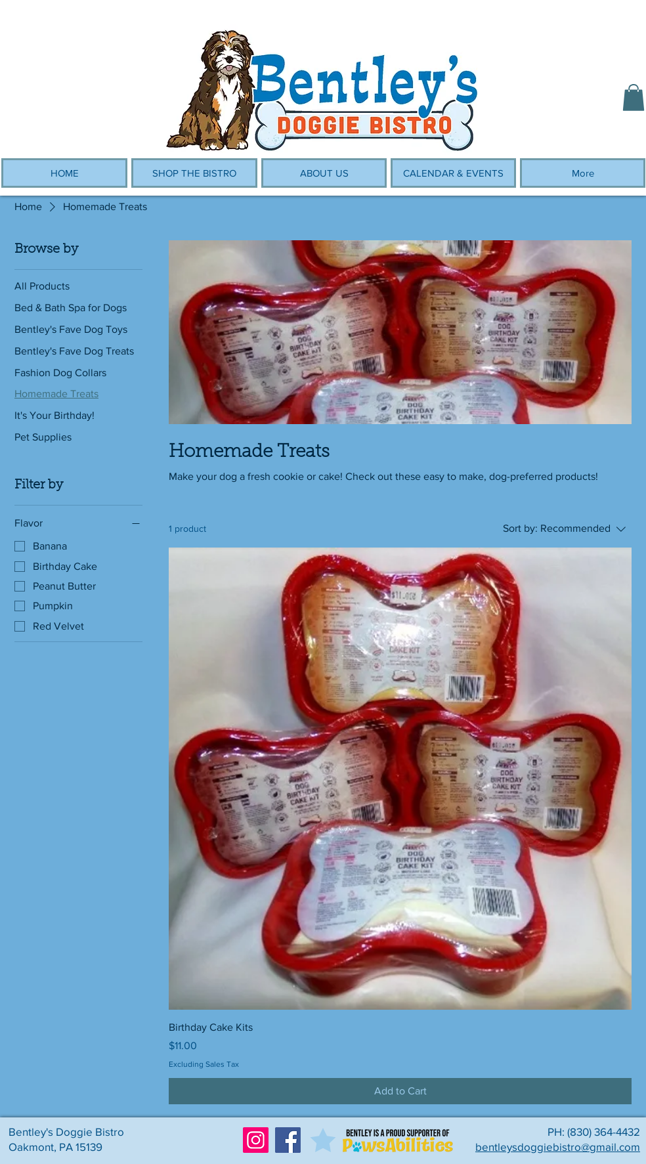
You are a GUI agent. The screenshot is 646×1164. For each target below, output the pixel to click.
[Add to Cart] (400, 1091)
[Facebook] (288, 1140)
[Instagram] (256, 1140)
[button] (633, 97)
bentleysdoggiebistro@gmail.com (557, 1146)
